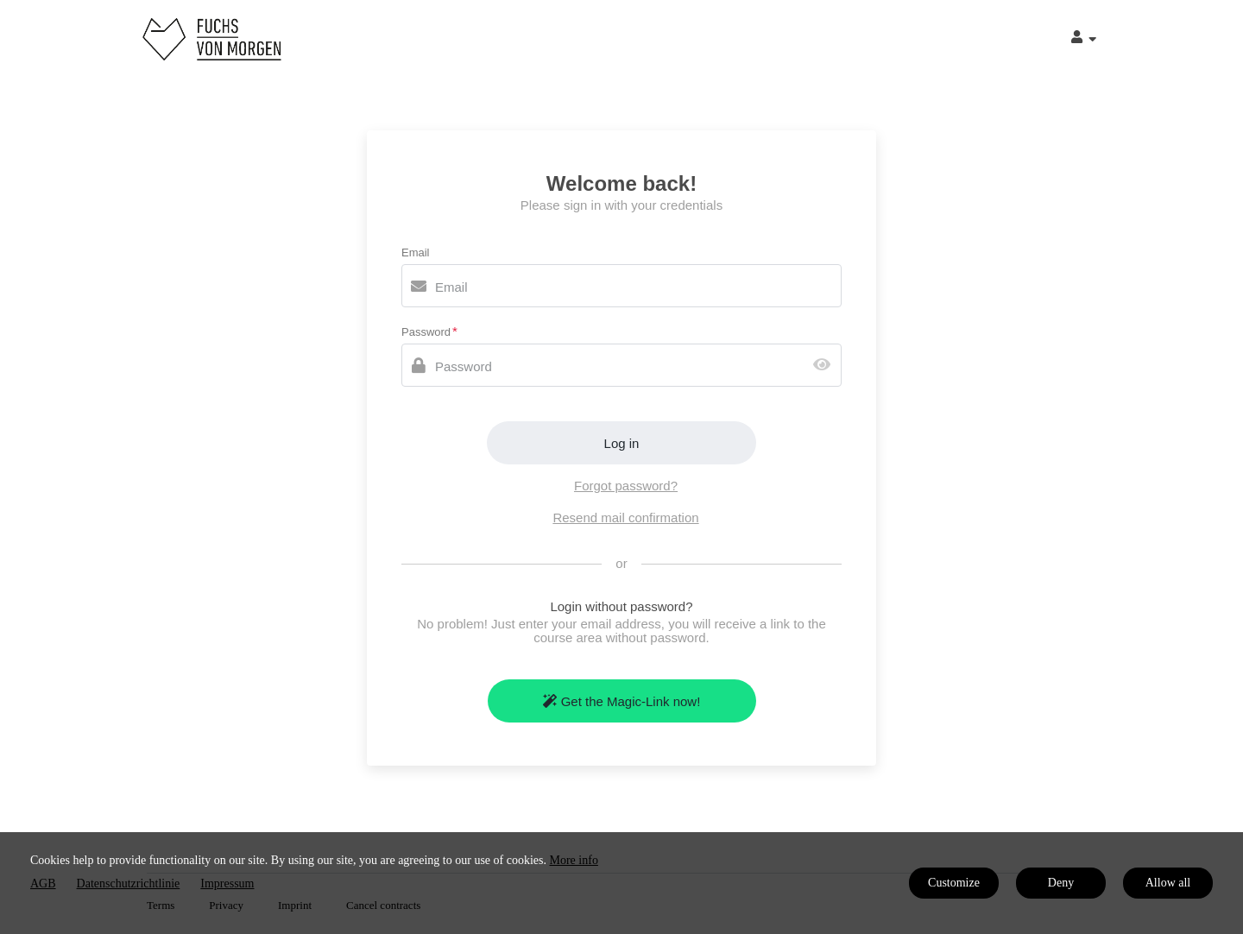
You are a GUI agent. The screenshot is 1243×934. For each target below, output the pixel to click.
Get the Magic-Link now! (622, 701)
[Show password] (826, 365)
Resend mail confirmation (625, 517)
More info (574, 860)
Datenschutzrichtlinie (128, 883)
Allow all (1168, 882)
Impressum (227, 883)
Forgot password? (626, 485)
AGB (43, 883)
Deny (1061, 882)
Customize (954, 882)
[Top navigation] (1083, 39)
